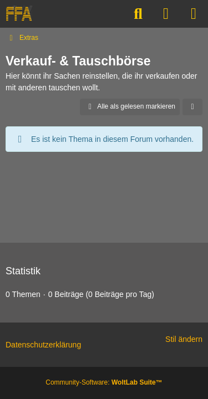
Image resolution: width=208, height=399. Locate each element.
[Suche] (138, 14)
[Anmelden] (166, 14)
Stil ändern (183, 339)
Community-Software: (103, 382)
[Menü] (193, 14)
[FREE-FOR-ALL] (18, 14)
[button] (192, 107)
